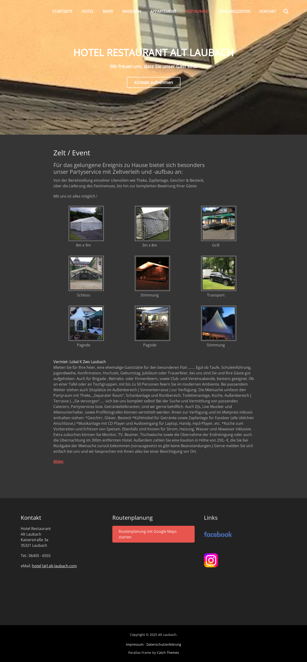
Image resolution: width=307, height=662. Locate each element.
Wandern (131, 11)
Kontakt (267, 11)
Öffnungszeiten (234, 11)
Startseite (62, 11)
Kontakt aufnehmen (153, 82)
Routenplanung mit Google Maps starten (148, 534)
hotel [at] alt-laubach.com (54, 565)
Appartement (163, 11)
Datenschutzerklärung (163, 644)
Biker (108, 11)
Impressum (135, 644)
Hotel (87, 11)
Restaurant (197, 11)
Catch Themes (168, 652)
